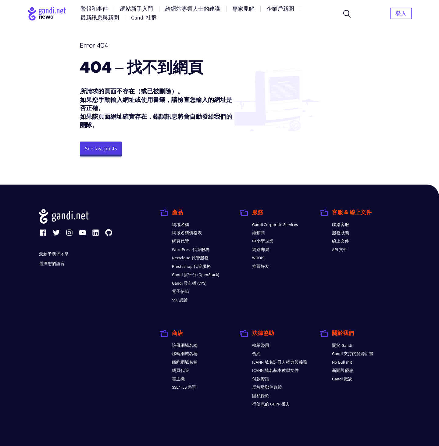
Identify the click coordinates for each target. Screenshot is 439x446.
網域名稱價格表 (187, 233)
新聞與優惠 (342, 370)
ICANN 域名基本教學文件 (275, 370)
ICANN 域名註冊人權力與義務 (279, 362)
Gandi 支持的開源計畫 (352, 353)
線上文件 (340, 241)
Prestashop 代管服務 (191, 266)
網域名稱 (180, 224)
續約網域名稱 (185, 362)
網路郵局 (260, 249)
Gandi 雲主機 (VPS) (189, 283)
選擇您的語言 (52, 263)
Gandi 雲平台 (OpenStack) (195, 274)
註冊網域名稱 (185, 345)
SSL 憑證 (180, 300)
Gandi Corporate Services (275, 224)
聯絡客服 (340, 224)
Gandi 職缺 (342, 379)
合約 (256, 353)
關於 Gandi (342, 345)
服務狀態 (340, 233)
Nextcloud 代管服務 (190, 258)
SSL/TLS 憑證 (184, 387)
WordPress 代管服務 (190, 249)
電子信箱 (180, 291)
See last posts (101, 148)
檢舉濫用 (260, 345)
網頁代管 (180, 241)
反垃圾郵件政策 (267, 387)
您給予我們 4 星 (54, 254)
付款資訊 (260, 379)
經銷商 (258, 233)
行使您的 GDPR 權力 (271, 404)
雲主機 (178, 379)
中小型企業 (262, 241)
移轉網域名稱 (185, 353)
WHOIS (258, 258)
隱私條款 (260, 395)
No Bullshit (342, 362)
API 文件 (340, 249)
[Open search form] (347, 13)
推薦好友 (260, 266)
